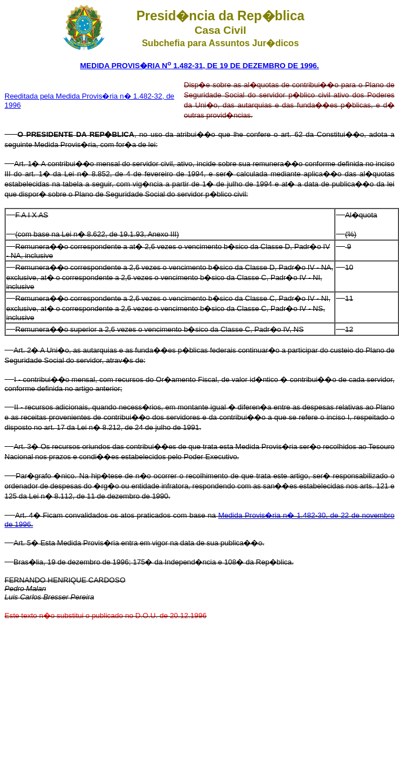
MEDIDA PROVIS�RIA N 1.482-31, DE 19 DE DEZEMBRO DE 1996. (199, 65)
